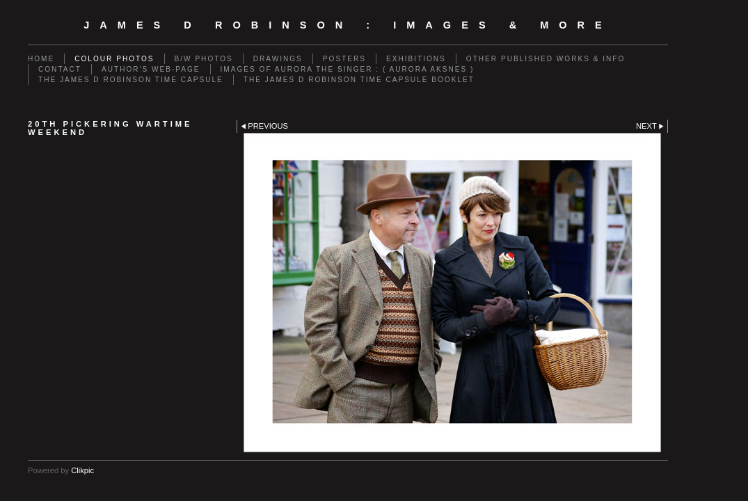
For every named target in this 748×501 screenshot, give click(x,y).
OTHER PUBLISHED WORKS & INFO (545, 59)
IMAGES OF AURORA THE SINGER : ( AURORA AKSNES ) (348, 69)
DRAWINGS (278, 59)
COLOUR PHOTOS (114, 59)
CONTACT (59, 69)
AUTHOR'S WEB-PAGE (151, 69)
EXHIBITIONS (416, 59)
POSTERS (344, 59)
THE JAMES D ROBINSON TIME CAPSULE (130, 80)
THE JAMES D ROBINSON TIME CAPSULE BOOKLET (359, 80)
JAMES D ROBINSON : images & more (347, 25)
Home (41, 59)
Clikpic (82, 470)
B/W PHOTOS (204, 59)
